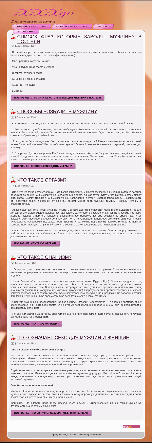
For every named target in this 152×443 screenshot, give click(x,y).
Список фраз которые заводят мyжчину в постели (79, 39)
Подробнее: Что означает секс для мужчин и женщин (51, 413)
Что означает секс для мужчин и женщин (73, 337)
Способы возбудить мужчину (57, 111)
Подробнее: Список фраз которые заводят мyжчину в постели (57, 97)
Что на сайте (26, 31)
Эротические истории (31, 26)
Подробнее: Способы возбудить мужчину (43, 166)
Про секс (103, 26)
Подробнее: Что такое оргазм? (35, 243)
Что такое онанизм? (44, 257)
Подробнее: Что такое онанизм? (36, 323)
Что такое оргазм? (41, 180)
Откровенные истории (71, 26)
